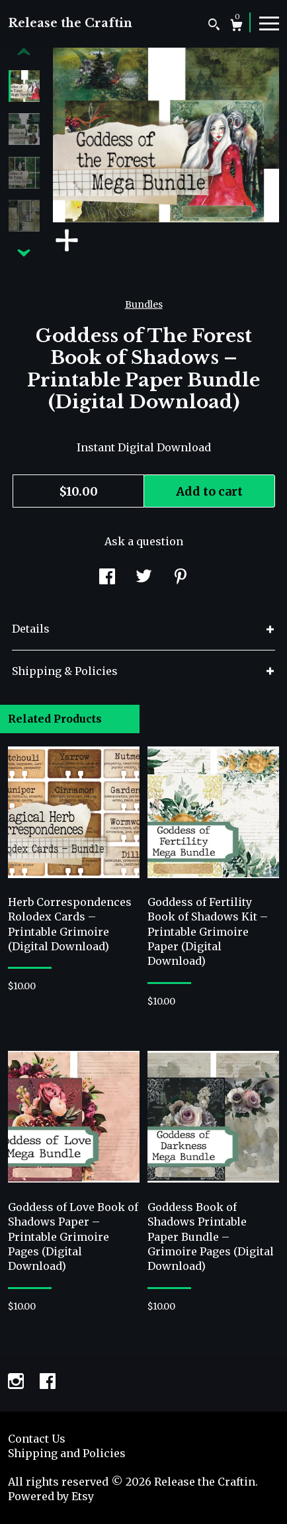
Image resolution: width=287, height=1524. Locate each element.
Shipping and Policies (67, 1453)
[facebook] (48, 1383)
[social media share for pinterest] (180, 577)
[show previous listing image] (24, 52)
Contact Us (36, 1438)
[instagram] (17, 1383)
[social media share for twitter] (143, 577)
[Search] (214, 26)
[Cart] (236, 27)
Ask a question (143, 541)
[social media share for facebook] (107, 577)
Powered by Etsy (51, 1496)
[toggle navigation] (269, 22)
